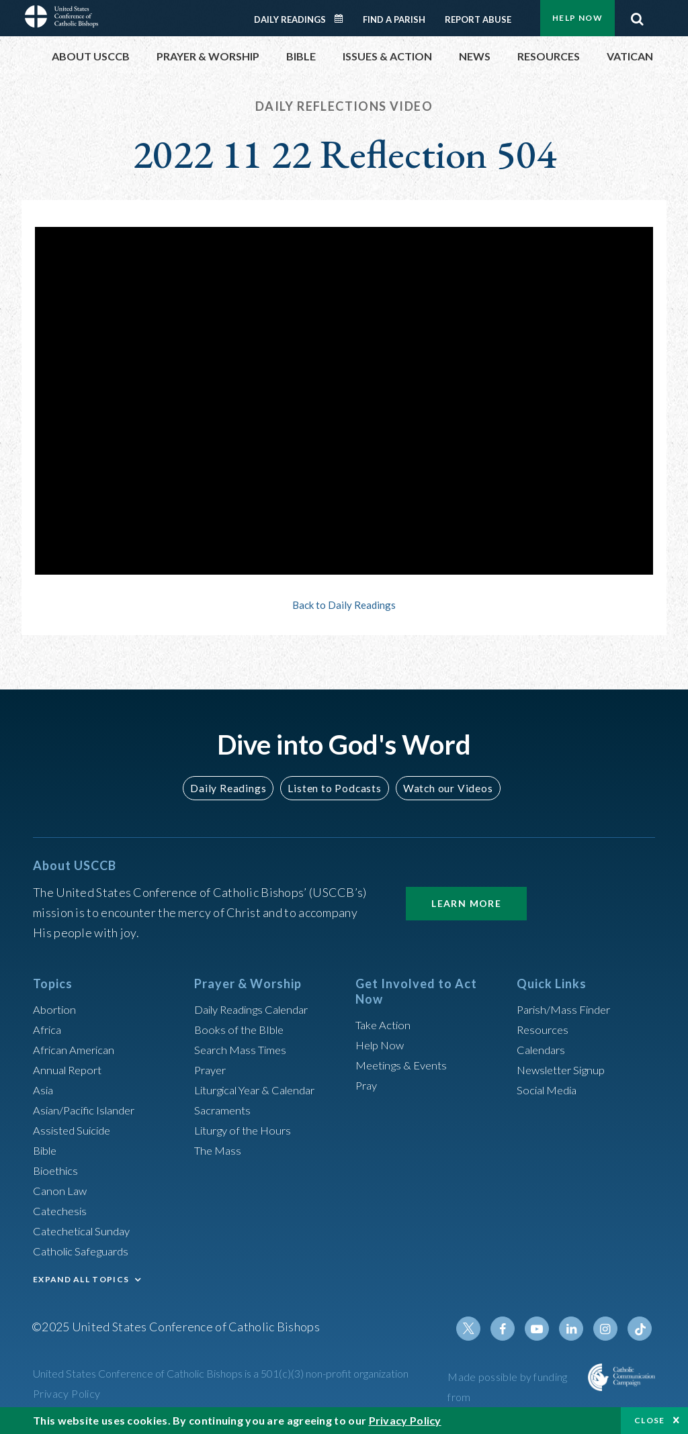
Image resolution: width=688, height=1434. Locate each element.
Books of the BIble (241, 1029)
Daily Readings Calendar (343, 19)
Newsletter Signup (566, 1069)
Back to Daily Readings (344, 605)
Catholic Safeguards (85, 1250)
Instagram (608, 1329)
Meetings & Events (405, 1064)
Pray (367, 1085)
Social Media (550, 1089)
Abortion (56, 1009)
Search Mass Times (243, 1049)
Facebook (511, 1329)
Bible (47, 1150)
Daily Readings (290, 19)
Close (649, 1420)
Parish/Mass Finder (567, 1009)
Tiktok (640, 1329)
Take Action (385, 1024)
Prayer (212, 1069)
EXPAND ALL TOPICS (81, 1279)
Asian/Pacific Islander (88, 1109)
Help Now (577, 18)
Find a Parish (394, 19)
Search (637, 15)
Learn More (466, 903)
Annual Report (70, 1069)
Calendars (543, 1049)
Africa (48, 1029)
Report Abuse (478, 19)
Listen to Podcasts (334, 788)
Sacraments (224, 1109)
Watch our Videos (442, 788)
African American (77, 1049)
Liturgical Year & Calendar (262, 1089)
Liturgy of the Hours (246, 1129)
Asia (44, 1089)
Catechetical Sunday (86, 1230)
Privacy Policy (67, 1393)
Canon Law (61, 1190)
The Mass (219, 1150)
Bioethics (58, 1170)
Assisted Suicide (75, 1129)
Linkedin (576, 1329)
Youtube (543, 1329)
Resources (544, 1029)
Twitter (479, 1329)
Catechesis (62, 1210)
